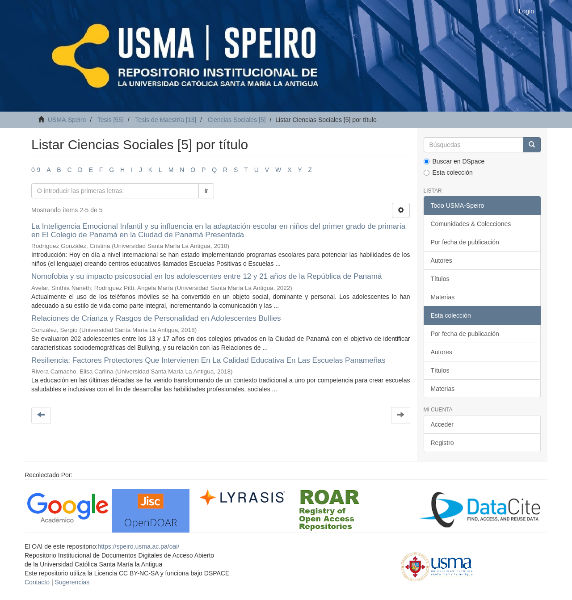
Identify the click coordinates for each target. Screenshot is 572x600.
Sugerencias (72, 582)
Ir (206, 190)
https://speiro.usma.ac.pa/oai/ (138, 546)
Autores (441, 260)
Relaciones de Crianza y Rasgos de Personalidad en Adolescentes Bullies (156, 318)
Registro (442, 442)
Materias (443, 297)
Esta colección (448, 172)
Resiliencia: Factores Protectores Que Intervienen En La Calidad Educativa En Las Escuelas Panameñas (208, 360)
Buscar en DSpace (454, 161)
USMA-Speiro (67, 119)
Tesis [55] (110, 119)
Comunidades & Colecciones (471, 223)
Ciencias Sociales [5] (237, 119)
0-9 (35, 169)
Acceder (442, 424)
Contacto (37, 582)
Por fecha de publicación (465, 242)
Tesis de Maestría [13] (165, 119)
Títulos (440, 278)
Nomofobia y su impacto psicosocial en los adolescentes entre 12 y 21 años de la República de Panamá (206, 276)
